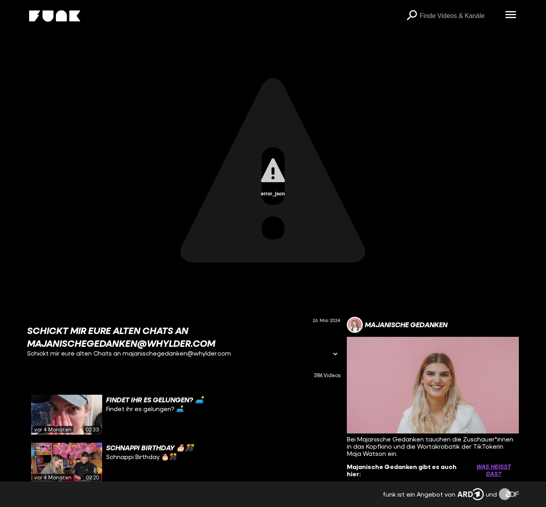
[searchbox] (460, 16)
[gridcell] (183, 415)
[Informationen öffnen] (335, 355)
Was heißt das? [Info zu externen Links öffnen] (494, 470)
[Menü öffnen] (511, 15)
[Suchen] (412, 16)
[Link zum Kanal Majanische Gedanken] (397, 325)
